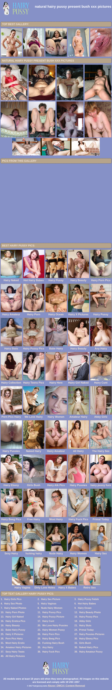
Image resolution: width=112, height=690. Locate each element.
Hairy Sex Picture (50, 599)
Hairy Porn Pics (51, 634)
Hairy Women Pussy (53, 630)
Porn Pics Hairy (14, 638)
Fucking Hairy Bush (53, 643)
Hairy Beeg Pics (51, 638)
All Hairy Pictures (15, 656)
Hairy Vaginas (48, 603)
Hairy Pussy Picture (53, 616)
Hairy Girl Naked (15, 616)
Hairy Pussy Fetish (88, 599)
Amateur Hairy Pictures (18, 647)
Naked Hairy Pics (88, 647)
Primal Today (86, 630)
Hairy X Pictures (14, 634)
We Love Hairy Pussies (55, 625)
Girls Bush (85, 643)
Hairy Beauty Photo (90, 612)
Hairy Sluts (85, 625)
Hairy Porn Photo (15, 612)
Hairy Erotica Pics (15, 621)
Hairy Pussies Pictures (91, 634)
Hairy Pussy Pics (51, 612)
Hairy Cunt (48, 621)
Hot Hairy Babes (87, 603)
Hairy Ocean (84, 608)
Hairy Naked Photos (15, 608)
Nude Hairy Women (51, 608)
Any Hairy (47, 647)
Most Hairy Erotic (15, 643)
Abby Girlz (85, 621)
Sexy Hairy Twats (15, 651)
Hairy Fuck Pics (51, 651)
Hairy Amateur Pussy (91, 651)
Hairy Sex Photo (13, 603)
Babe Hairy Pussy (15, 630)
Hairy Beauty (13, 625)
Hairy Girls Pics (12, 599)
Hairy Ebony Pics (88, 638)
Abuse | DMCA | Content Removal (66, 685)
